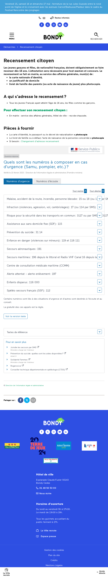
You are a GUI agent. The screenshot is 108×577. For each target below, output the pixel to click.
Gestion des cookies (54, 550)
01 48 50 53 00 (46, 487)
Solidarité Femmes (20, 359)
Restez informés (59, 17)
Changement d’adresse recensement (40, 141)
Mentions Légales (54, 565)
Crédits (54, 560)
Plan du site (54, 555)
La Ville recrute (46, 530)
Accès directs (101, 573)
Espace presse (46, 536)
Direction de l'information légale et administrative (25, 385)
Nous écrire (43, 493)
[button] (54, 199)
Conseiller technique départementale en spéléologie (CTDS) (39, 369)
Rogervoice (17, 366)
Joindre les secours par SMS (25, 347)
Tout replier (80, 191)
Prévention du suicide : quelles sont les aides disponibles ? (38, 353)
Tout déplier (97, 191)
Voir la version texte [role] (15, 316)
